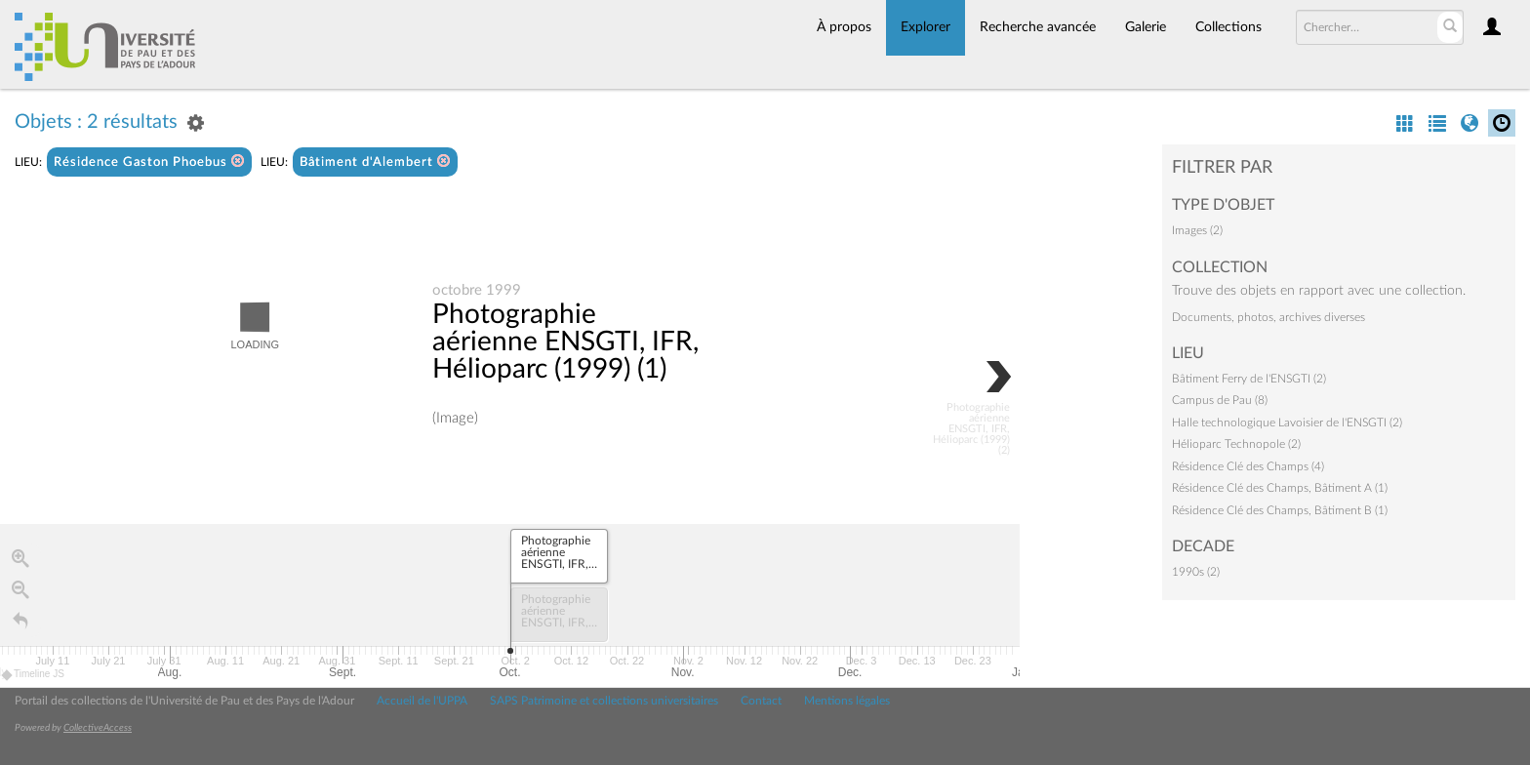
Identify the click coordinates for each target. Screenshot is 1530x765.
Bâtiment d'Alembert (375, 161)
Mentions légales (847, 700)
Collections (1228, 27)
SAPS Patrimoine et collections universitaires (604, 700)
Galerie (1145, 27)
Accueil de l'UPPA (422, 700)
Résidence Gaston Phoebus (149, 161)
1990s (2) (1196, 572)
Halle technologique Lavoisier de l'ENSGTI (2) (1287, 422)
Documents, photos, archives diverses (1268, 317)
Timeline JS (33, 675)
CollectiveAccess (97, 728)
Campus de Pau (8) (1220, 400)
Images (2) (1197, 230)
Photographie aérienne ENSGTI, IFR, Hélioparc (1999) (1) (565, 342)
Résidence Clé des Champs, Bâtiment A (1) (1280, 488)
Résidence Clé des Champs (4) (1248, 466)
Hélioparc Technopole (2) (1236, 444)
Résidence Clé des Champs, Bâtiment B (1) (1280, 510)
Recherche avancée (1038, 27)
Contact (761, 700)
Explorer (925, 27)
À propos (844, 27)
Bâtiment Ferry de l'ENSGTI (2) (1249, 378)
